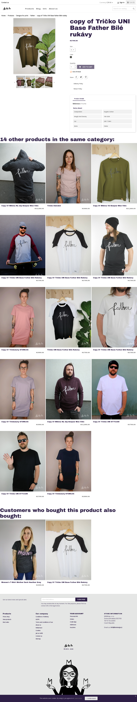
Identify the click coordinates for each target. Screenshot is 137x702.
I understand (91, 698)
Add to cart (85, 67)
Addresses (73, 625)
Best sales (6, 622)
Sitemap (38, 639)
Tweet (81, 77)
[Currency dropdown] (110, 2)
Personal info (74, 616)
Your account (76, 613)
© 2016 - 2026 (68, 649)
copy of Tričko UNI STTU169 (106, 422)
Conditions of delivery (42, 617)
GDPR (37, 619)
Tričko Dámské (54, 206)
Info (45, 9)
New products (7, 619)
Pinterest (86, 77)
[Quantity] (72, 67)
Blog (38, 9)
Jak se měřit (39, 633)
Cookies (38, 630)
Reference (76, 104)
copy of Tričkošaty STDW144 (14, 350)
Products (29, 9)
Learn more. (78, 698)
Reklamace (39, 628)
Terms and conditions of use (44, 622)
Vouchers (72, 627)
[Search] (124, 8)
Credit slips (73, 622)
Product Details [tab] (79, 99)
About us (53, 9)
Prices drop (6, 617)
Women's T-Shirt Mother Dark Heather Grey (21, 582)
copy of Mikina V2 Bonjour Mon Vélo (109, 206)
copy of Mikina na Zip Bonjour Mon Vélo (19, 206)
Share (76, 77)
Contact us (5, 2)
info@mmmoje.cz (116, 627)
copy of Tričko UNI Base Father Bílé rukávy (21, 278)
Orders (72, 619)
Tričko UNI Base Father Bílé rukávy (63, 350)
